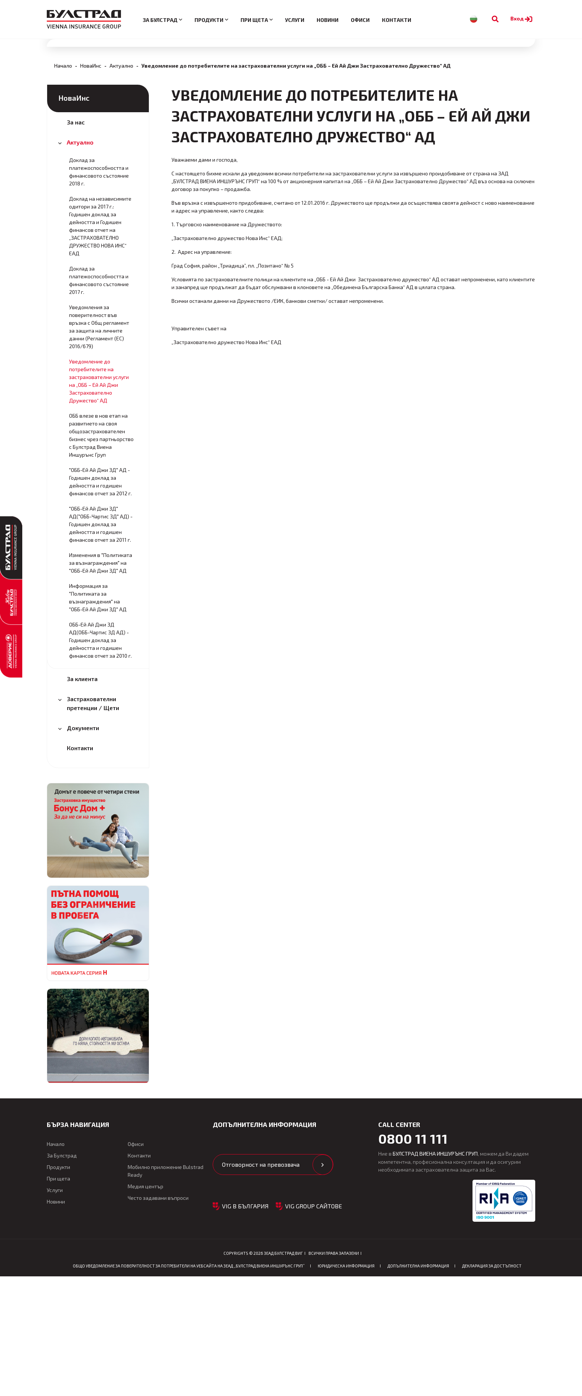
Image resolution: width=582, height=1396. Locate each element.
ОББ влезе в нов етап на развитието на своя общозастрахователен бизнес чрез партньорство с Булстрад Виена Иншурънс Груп (101, 554)
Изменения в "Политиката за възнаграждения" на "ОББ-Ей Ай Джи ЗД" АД (100, 682)
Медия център (145, 1305)
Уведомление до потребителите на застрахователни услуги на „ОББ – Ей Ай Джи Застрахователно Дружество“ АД (99, 500)
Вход (522, 18)
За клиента (82, 797)
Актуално (121, 185)
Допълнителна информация (418, 1385)
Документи (83, 847)
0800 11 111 (413, 1258)
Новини (328, 20)
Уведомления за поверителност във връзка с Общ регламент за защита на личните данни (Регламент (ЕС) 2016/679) (99, 446)
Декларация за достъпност (491, 1385)
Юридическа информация (346, 1385)
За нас (76, 241)
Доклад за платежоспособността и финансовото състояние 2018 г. (99, 291)
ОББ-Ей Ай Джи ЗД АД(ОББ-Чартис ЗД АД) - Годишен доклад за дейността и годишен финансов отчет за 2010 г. (100, 759)
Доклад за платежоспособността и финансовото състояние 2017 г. (99, 399)
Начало (63, 185)
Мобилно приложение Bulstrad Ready (165, 1290)
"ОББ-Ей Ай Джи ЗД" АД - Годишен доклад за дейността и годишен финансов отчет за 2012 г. (100, 601)
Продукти (58, 1286)
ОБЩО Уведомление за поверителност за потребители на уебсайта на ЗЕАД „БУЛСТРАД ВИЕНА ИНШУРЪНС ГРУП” (189, 1385)
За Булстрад (62, 1275)
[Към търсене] (495, 19)
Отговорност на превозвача (261, 1283)
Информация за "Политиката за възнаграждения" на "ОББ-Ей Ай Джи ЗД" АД (98, 717)
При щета (58, 1298)
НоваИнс (90, 185)
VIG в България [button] (245, 1325)
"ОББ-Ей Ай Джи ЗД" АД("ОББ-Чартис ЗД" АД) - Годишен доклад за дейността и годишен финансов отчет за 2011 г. (101, 643)
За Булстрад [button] (160, 20)
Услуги (294, 20)
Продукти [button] (208, 20)
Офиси (360, 20)
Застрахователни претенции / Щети (93, 822)
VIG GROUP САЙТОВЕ (313, 1325)
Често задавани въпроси (158, 1317)
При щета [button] (254, 20)
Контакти (396, 20)
